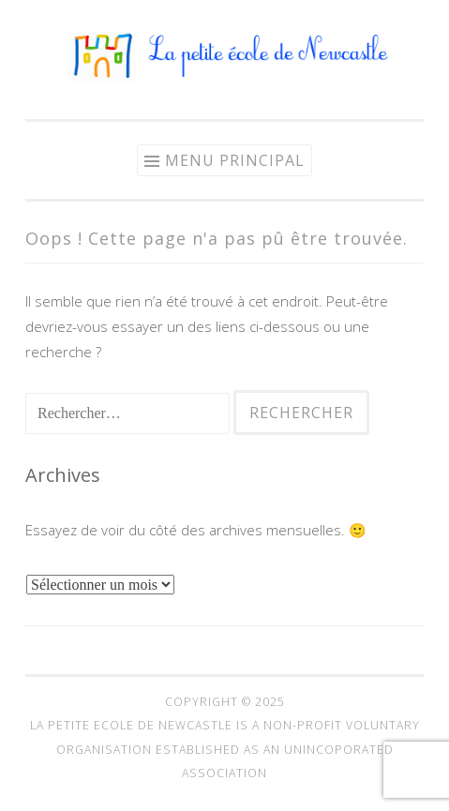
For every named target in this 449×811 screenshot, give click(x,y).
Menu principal (235, 160)
